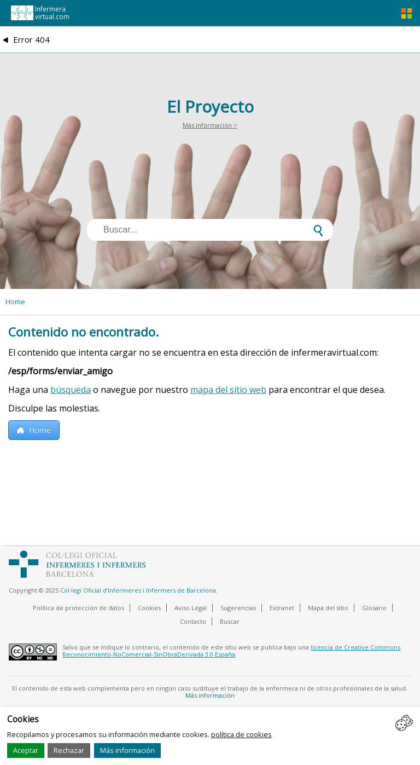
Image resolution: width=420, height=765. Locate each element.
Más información (127, 750)
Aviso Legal (190, 608)
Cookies (149, 608)
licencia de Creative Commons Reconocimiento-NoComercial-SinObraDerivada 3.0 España (231, 650)
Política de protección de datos (78, 608)
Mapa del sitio (328, 608)
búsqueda (70, 390)
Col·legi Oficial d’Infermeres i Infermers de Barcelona (138, 590)
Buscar (230, 621)
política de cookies (241, 734)
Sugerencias (238, 608)
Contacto (193, 621)
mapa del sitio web (228, 390)
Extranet (282, 608)
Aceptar (25, 750)
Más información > (210, 125)
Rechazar (69, 750)
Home (15, 301)
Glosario (374, 608)
